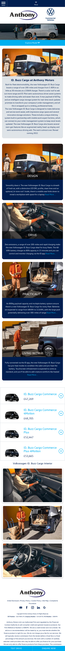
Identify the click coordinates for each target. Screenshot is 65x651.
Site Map (45, 600)
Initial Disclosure (13, 600)
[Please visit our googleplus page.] (44, 608)
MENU (3, 3)
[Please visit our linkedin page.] (38, 608)
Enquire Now (49, 648)
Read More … (32, 374)
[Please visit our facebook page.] (26, 608)
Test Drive (16, 648)
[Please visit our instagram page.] (32, 608)
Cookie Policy (36, 600)
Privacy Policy (25, 600)
